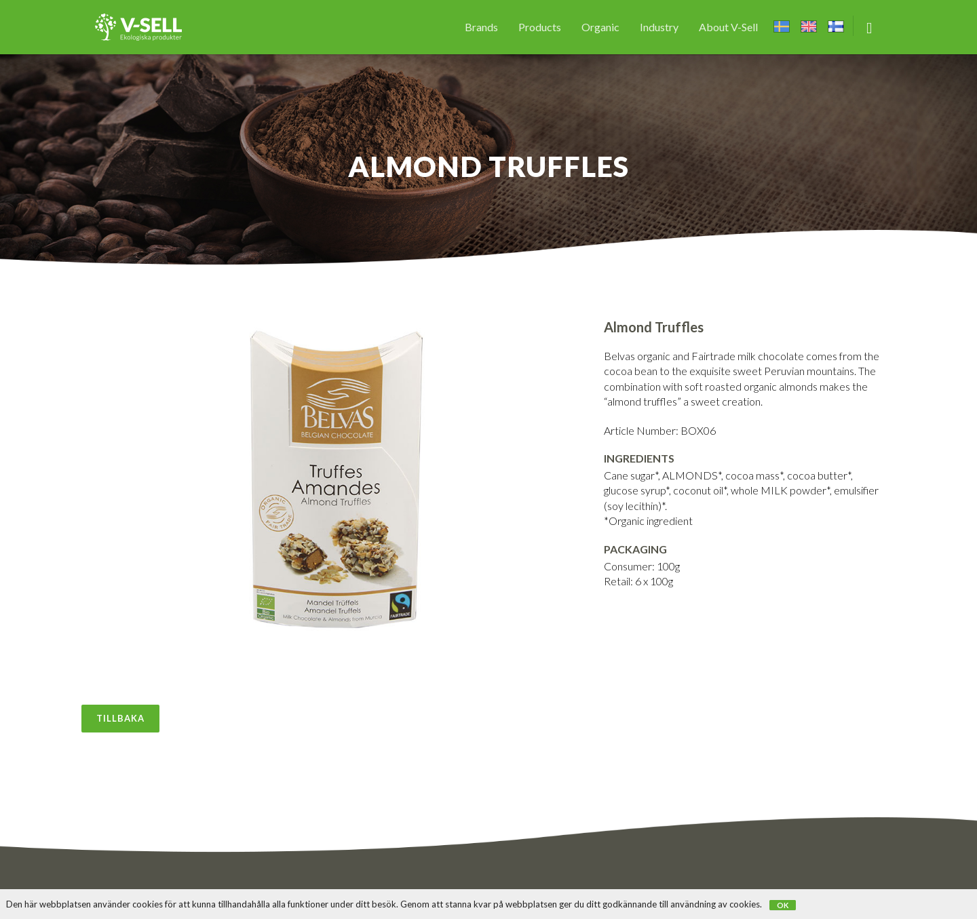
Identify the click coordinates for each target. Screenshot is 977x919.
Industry (659, 26)
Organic (600, 26)
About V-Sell (728, 26)
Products (539, 26)
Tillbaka (120, 718)
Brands (481, 26)
